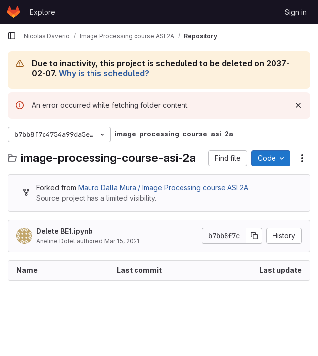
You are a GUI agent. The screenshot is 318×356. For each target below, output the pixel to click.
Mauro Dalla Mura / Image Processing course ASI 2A (163, 187)
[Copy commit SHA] (254, 236)
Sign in (296, 12)
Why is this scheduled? (104, 73)
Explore (42, 12)
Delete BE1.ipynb (64, 231)
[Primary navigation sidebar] (12, 36)
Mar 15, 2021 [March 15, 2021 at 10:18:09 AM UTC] (121, 241)
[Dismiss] (298, 105)
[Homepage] (13, 12)
